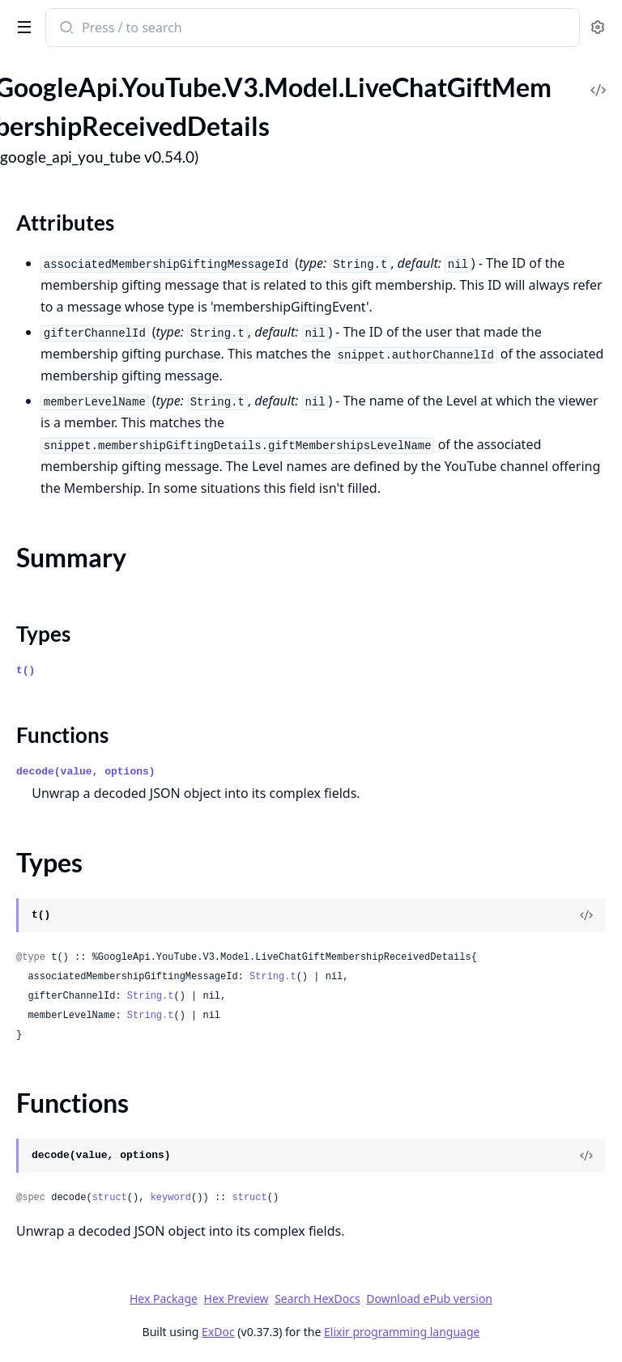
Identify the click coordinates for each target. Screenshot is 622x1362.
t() (25, 670)
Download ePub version (429, 1298)
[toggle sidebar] (21, 26)
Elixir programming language (401, 1331)
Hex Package (164, 1298)
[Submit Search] (65, 29)
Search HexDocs (317, 1298)
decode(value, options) (86, 772)
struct (109, 1197)
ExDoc (218, 1331)
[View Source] (586, 915)
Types (43, 634)
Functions (62, 735)
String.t (272, 976)
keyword (171, 1197)
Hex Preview (236, 1298)
